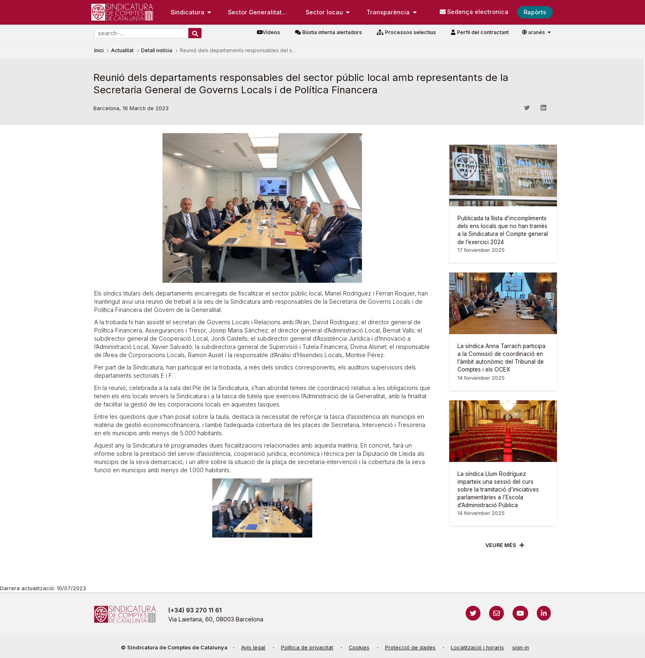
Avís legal (253, 647)
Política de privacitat (307, 647)
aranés (534, 32)
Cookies (359, 647)
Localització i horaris (477, 647)
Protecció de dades (410, 647)
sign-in (520, 647)
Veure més (500, 545)
